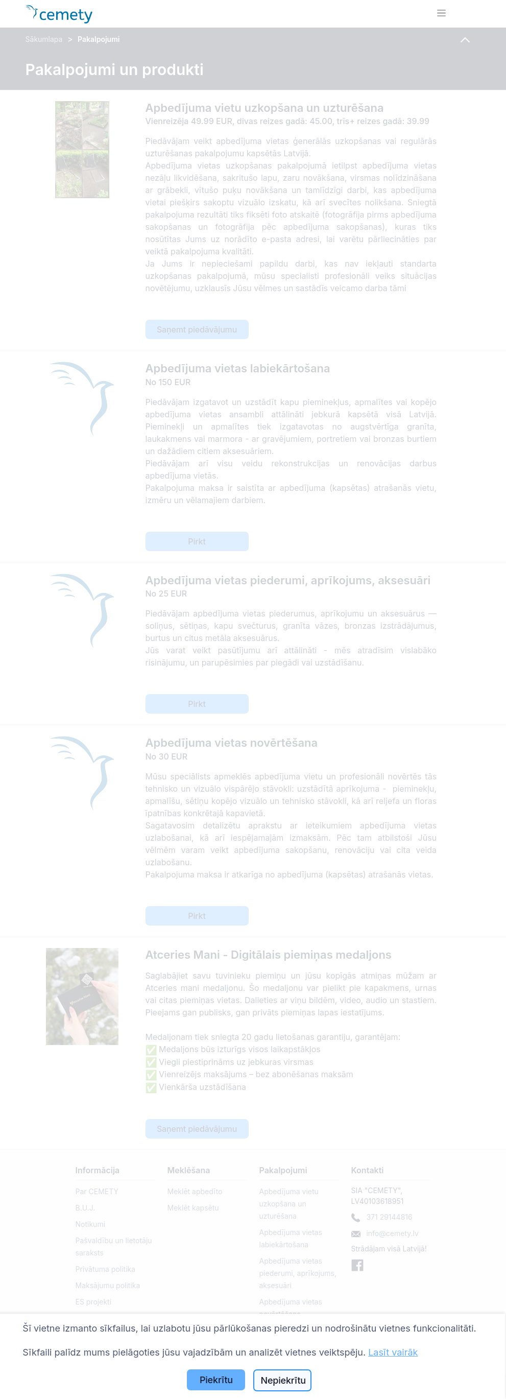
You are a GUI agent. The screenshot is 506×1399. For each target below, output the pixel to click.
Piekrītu (216, 1379)
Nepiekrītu (283, 1380)
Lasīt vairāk (393, 1352)
